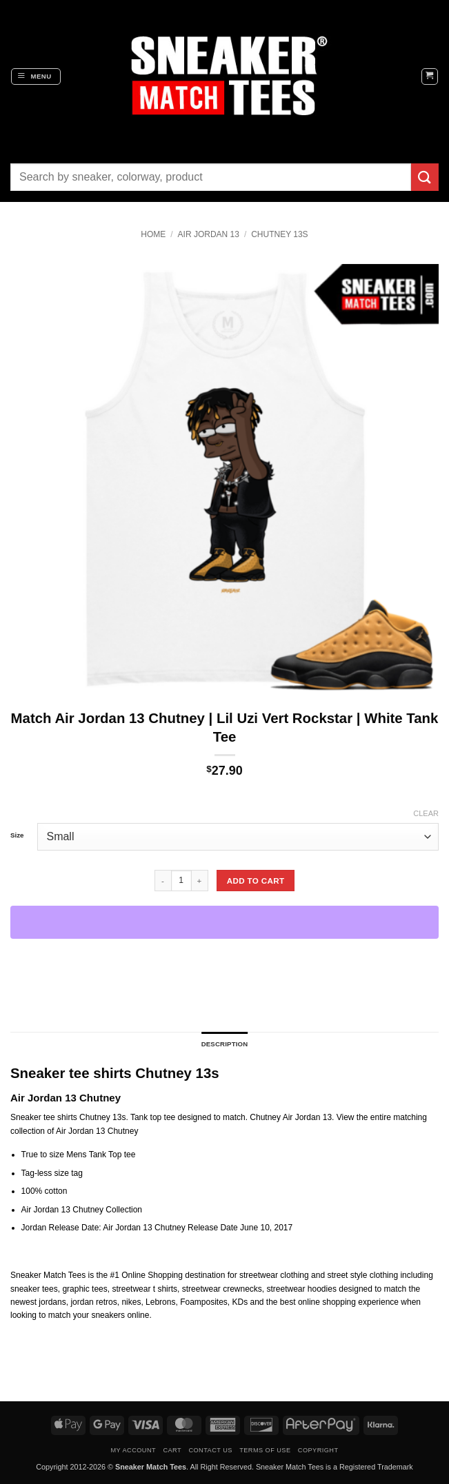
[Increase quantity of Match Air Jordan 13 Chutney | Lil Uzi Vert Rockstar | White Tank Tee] (200, 880)
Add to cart (256, 880)
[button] (36, 76)
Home (153, 234)
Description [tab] (224, 1044)
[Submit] (425, 176)
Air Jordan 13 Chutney (97, 1131)
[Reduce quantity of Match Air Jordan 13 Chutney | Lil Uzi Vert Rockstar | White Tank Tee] (162, 880)
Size (16, 835)
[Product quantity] (181, 880)
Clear (426, 813)
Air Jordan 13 (208, 234)
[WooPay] (224, 922)
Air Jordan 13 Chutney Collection (81, 1209)
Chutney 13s (279, 234)
